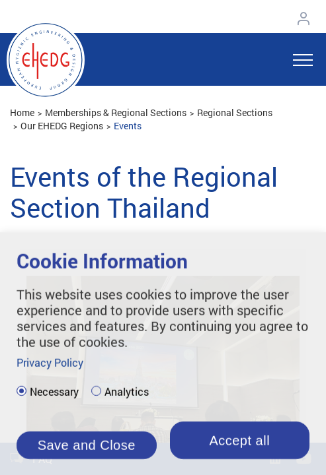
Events (128, 125)
